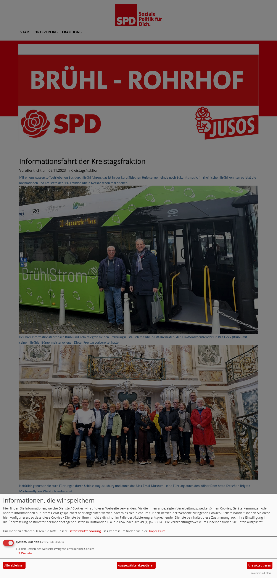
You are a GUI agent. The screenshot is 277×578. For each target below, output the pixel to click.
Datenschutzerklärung (85, 531)
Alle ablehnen (14, 565)
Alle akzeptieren (259, 565)
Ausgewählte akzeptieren (136, 565)
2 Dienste (24, 553)
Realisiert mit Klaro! (261, 573)
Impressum (157, 531)
